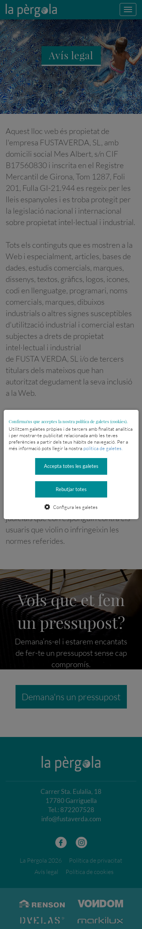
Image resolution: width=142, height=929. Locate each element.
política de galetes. (103, 448)
